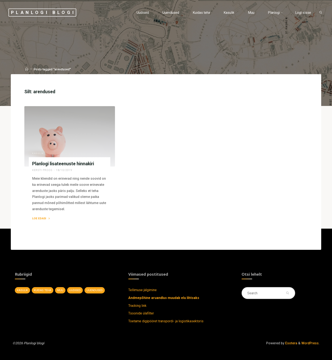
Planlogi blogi (43, 12)
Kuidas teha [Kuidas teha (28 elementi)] (42, 290)
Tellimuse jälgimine (142, 290)
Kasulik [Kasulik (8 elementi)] (22, 290)
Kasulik (38, 153)
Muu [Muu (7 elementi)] (60, 290)
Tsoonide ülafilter (141, 313)
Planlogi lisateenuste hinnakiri (63, 163)
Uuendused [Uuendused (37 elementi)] (95, 290)
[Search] (320, 13)
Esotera (290, 343)
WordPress (310, 343)
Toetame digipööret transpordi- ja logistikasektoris (165, 321)
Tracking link (137, 306)
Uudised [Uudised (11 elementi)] (75, 290)
